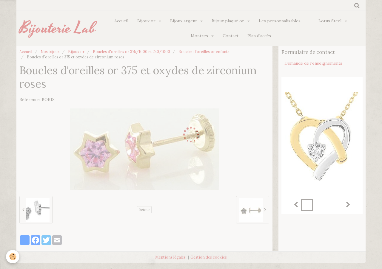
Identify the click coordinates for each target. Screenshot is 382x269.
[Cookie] (12, 256)
